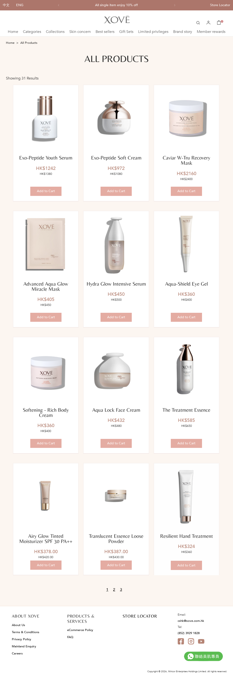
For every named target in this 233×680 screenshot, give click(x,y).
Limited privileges (153, 31)
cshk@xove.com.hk (191, 621)
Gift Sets (126, 31)
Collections (55, 31)
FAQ (70, 637)
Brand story (182, 31)
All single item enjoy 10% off (116, 5)
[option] (116, 5)
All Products (28, 43)
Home (13, 31)
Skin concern (80, 31)
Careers (17, 653)
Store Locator (220, 5)
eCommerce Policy (80, 630)
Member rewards (211, 31)
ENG (19, 5)
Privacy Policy (21, 639)
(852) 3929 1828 (189, 633)
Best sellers (105, 31)
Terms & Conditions (25, 632)
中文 (6, 5)
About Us (18, 625)
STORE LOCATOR (140, 616)
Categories (32, 31)
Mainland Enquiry (24, 646)
